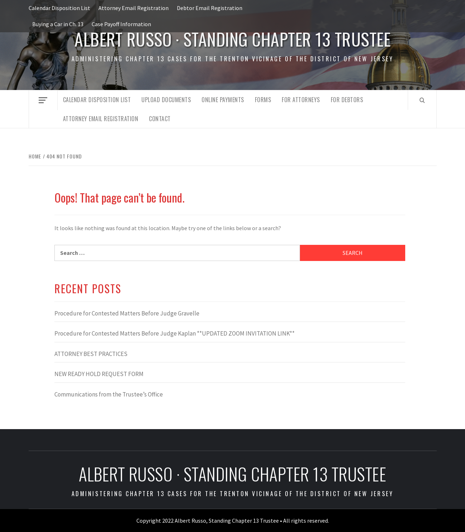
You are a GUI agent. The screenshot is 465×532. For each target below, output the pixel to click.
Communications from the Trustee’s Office (108, 394)
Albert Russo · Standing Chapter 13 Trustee (232, 39)
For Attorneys (301, 99)
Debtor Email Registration (209, 7)
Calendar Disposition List (59, 7)
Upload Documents (166, 99)
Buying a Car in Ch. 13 (57, 24)
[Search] (422, 100)
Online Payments (223, 99)
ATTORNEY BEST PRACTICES (90, 354)
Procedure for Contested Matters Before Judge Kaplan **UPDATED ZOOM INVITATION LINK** (174, 333)
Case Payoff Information (121, 24)
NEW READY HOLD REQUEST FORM (99, 374)
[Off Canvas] (43, 100)
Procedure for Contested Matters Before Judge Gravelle (126, 313)
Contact (160, 118)
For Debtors (347, 99)
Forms (263, 99)
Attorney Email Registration (133, 7)
